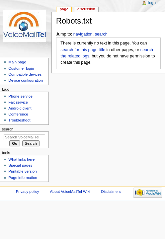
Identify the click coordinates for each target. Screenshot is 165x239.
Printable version (22, 171)
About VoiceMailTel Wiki (70, 192)
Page (63, 9)
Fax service (18, 102)
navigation (83, 34)
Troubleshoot (19, 120)
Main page (17, 62)
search (101, 34)
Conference (18, 114)
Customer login (21, 68)
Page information (22, 178)
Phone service (20, 96)
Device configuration (25, 80)
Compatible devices (24, 74)
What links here (21, 159)
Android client (19, 108)
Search (8, 129)
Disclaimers (111, 192)
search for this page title (82, 49)
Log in (152, 3)
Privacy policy (27, 192)
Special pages (20, 165)
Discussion (86, 9)
